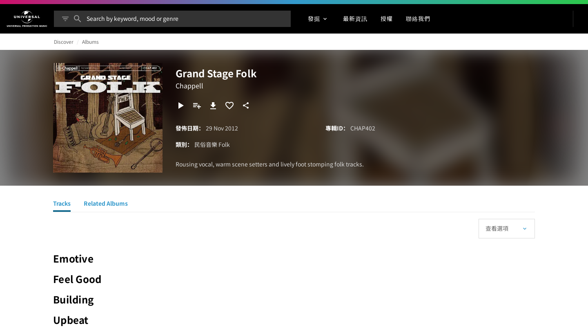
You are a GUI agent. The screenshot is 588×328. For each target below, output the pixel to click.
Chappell (189, 85)
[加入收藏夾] (229, 105)
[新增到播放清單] (197, 105)
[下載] (213, 105)
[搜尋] (77, 19)
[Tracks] (62, 204)
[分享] (246, 105)
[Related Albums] (106, 204)
